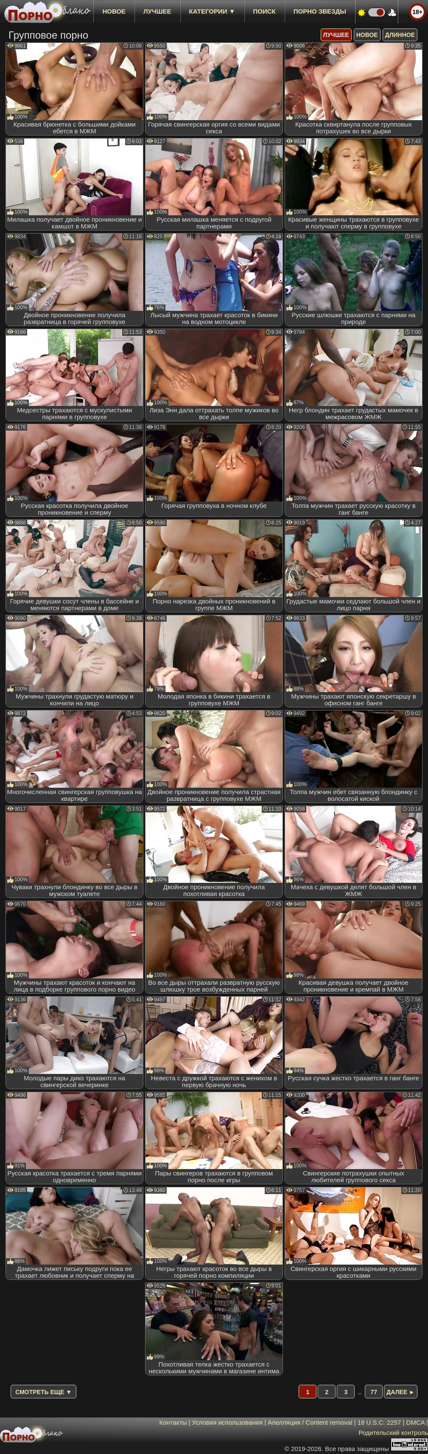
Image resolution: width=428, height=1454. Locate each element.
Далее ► (400, 1392)
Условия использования (227, 1422)
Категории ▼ (212, 11)
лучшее (157, 11)
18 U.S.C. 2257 (379, 1422)
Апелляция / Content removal (310, 1422)
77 (373, 1392)
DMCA (415, 1422)
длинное (400, 34)
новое (114, 11)
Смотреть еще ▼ (43, 1392)
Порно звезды (320, 11)
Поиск (264, 11)
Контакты (173, 1422)
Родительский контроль (393, 1432)
